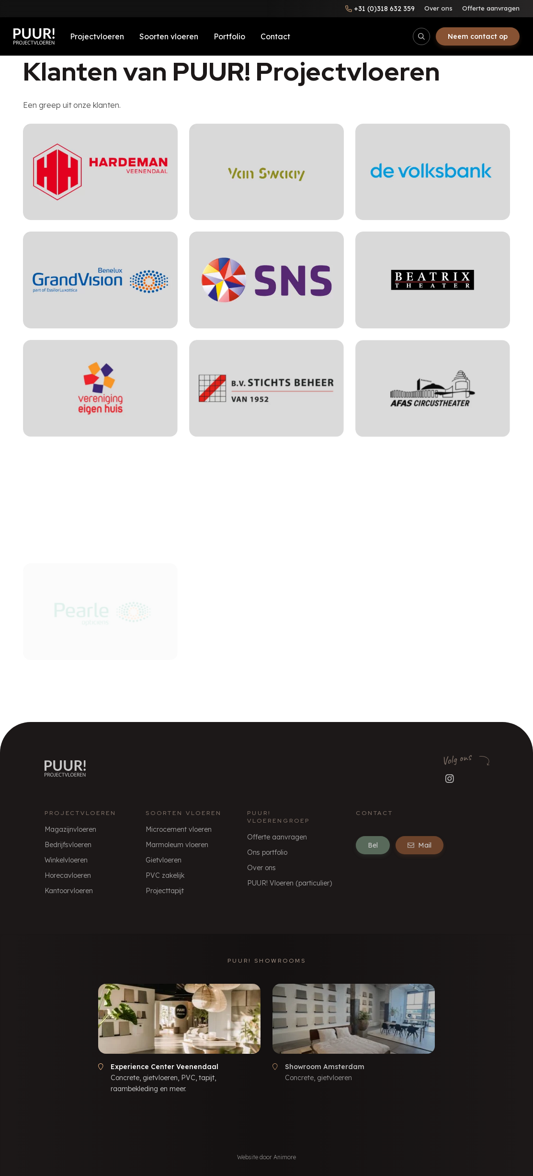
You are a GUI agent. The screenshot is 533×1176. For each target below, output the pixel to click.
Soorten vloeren (168, 36)
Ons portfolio (267, 852)
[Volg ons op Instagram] (449, 779)
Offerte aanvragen (491, 8)
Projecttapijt (165, 890)
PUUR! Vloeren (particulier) (289, 883)
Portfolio (229, 36)
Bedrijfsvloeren (68, 844)
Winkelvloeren (66, 860)
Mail (419, 845)
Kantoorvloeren (69, 890)
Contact (275, 36)
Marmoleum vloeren (177, 844)
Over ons (438, 8)
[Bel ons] (380, 8)
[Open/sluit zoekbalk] (421, 36)
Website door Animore (266, 1157)
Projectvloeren (97, 36)
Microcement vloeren (179, 829)
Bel (373, 845)
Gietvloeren (163, 860)
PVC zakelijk (165, 875)
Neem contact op (478, 36)
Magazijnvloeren (70, 829)
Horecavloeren (68, 875)
